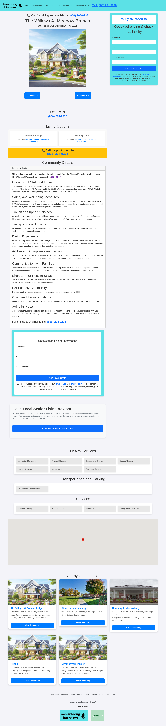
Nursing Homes (82, 5)
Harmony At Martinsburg (125, 608)
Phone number (22, 367)
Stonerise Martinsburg (73, 608)
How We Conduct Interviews (103, 694)
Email (18, 357)
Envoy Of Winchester (73, 664)
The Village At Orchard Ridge (27, 608)
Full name (20, 347)
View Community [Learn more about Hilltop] (32, 681)
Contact (87, 694)
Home (27, 5)
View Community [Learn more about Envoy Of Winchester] (83, 681)
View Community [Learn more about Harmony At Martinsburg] (133, 628)
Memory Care (51, 5)
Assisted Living (38, 5)
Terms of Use (60, 384)
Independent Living (66, 5)
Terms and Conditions (60, 694)
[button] (83, 540)
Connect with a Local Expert (57, 428)
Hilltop (14, 664)
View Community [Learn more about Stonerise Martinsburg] (83, 622)
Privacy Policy (75, 384)
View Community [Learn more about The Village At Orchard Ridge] (32, 625)
